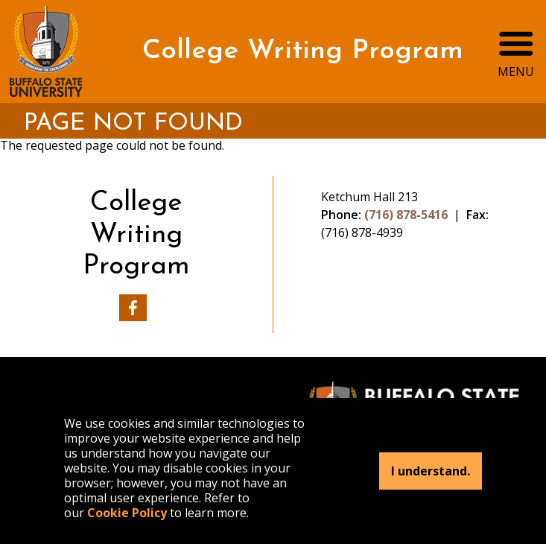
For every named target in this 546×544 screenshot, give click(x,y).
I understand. (430, 471)
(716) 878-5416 (406, 214)
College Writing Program (302, 51)
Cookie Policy (127, 513)
